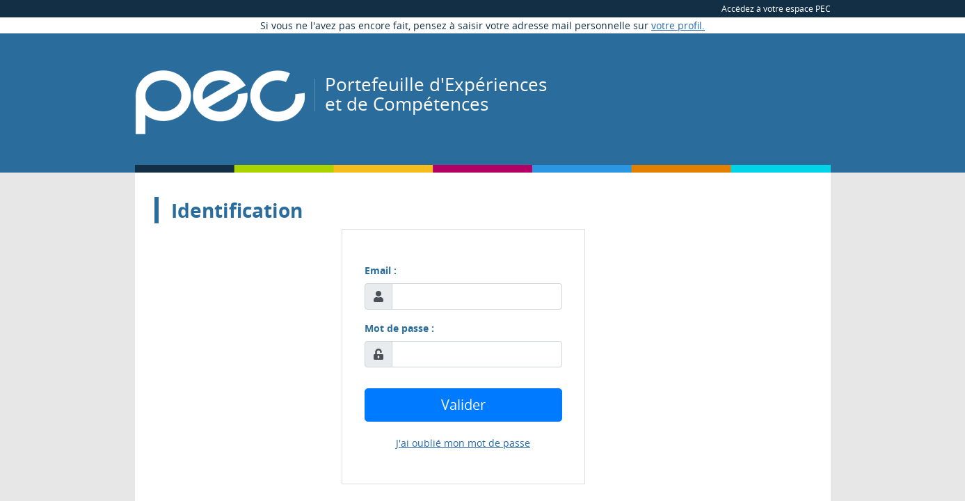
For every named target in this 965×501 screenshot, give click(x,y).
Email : (381, 270)
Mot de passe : (399, 328)
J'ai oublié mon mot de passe (463, 443)
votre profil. (678, 25)
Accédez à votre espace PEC (776, 9)
